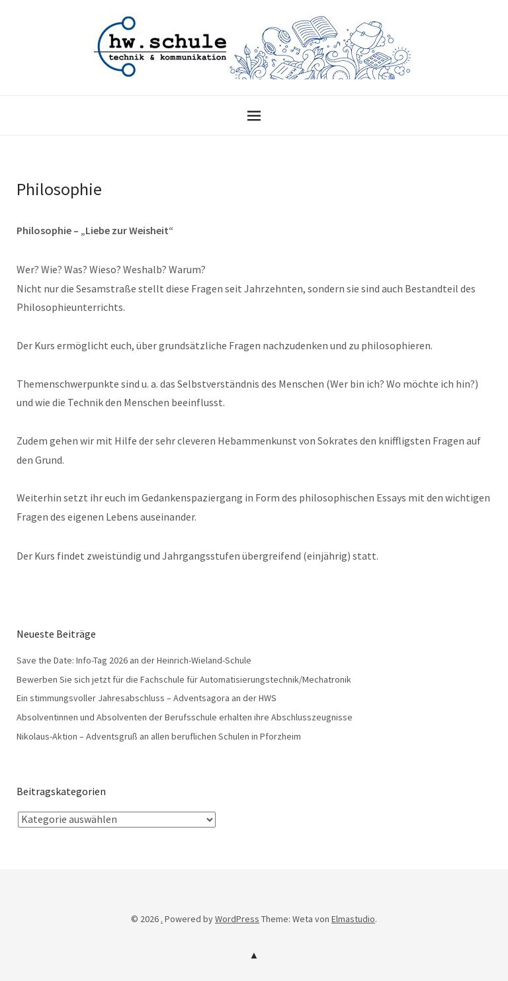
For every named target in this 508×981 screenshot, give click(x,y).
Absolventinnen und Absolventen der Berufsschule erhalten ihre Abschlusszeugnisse (185, 717)
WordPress (237, 919)
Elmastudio (353, 919)
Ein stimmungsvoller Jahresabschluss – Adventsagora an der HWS (146, 698)
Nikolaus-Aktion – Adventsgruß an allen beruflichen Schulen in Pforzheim (159, 736)
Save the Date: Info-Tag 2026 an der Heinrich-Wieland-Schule (134, 660)
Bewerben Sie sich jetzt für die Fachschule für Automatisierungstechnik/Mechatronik (184, 679)
